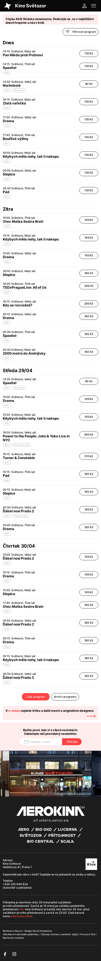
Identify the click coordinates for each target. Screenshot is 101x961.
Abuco (18, 930)
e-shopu (14, 710)
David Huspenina (42, 930)
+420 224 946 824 (15, 884)
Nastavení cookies (13, 937)
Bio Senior (19, 90)
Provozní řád (88, 934)
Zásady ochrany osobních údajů (60, 934)
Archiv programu (65, 696)
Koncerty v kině (21, 445)
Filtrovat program (80, 32)
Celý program (36, 696)
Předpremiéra (21, 516)
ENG (7, 72)
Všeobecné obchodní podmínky (21, 934)
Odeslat (72, 741)
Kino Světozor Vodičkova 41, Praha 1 (17, 865)
